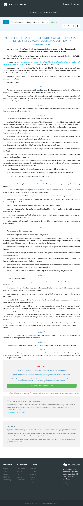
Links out (44, 22)
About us (33, 469)
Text (6, 22)
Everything (7, 480)
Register (74, 4)
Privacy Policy (32, 481)
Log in (65, 4)
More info (77, 393)
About (28, 22)
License (54, 374)
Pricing (49, 12)
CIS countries (21, 469)
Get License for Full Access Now (41, 386)
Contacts (33, 471)
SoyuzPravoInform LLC (50, 503)
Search (5, 469)
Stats (55, 12)
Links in (36, 22)
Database (33, 12)
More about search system (16, 412)
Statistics (6, 477)
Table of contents (17, 22)
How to (42, 12)
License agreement (20, 478)
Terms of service (33, 475)
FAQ (18, 474)
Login (42, 374)
